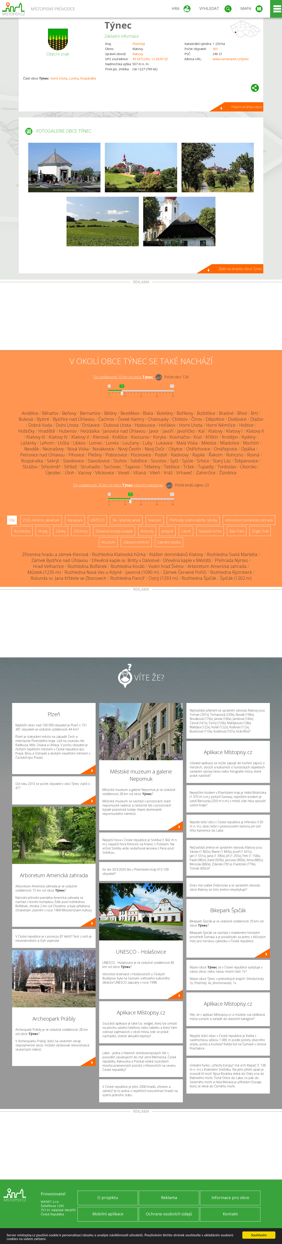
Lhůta (63, 443)
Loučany (130, 443)
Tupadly (206, 467)
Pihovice (76, 455)
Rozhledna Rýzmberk (231, 572)
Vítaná (139, 473)
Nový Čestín (129, 449)
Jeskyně (167, 531)
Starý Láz (222, 461)
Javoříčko (186, 431)
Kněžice (119, 437)
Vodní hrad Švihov (166, 566)
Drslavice (91, 425)
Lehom (47, 443)
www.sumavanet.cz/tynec (231, 59)
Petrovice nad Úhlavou (42, 455)
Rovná (253, 455)
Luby (147, 443)
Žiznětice (228, 473)
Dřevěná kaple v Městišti (187, 560)
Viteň (155, 473)
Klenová (101, 437)
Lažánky (28, 443)
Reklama (169, 1197)
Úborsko (248, 467)
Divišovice (237, 419)
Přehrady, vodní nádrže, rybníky (193, 520)
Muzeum (108, 542)
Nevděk (31, 449)
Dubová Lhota (117, 425)
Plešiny (95, 455)
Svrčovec (112, 467)
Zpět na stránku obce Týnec (240, 268)
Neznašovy (53, 449)
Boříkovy (185, 413)
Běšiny (110, 413)
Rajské (198, 455)
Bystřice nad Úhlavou (74, 419)
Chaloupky (158, 419)
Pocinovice (141, 455)
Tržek (188, 467)
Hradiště (46, 431)
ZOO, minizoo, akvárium (41, 520)
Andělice (30, 413)
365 (215, 49)
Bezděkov (130, 413)
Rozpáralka (88, 78)
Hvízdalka (89, 431)
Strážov (30, 467)
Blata (148, 413)
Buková (26, 419)
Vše (12, 520)
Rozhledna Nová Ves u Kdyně (93, 572)
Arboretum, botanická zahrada (249, 520)
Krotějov (230, 437)
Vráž (168, 473)
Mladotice (229, 443)
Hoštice (246, 425)
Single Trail (260, 531)
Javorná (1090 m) (142, 572)
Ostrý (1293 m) (163, 578)
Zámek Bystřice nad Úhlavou (59, 560)
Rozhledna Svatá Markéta (232, 554)
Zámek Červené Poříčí (184, 572)
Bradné (226, 413)
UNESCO (97, 520)
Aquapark (74, 520)
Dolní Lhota (67, 425)
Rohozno (234, 455)
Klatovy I (234, 431)
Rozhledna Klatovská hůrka (119, 554)
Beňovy (69, 413)
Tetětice (172, 467)
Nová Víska (78, 449)
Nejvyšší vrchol (210, 531)
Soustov (158, 461)
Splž (174, 461)
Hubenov (68, 431)
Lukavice (164, 443)
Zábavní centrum (136, 542)
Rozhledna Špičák (199, 578)
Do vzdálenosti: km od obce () (118, 485)
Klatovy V (80, 437)
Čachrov (106, 419)
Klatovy (137, 54)
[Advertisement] (141, 317)
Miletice (208, 443)
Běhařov (50, 413)
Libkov (79, 443)
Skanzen (154, 520)
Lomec (95, 443)
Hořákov (167, 425)
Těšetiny (152, 467)
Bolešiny (165, 413)
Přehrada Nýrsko (231, 560)
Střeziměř (50, 467)
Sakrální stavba (169, 542)
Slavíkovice (73, 461)
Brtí (254, 413)
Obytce (175, 449)
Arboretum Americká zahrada (217, 566)
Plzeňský (138, 44)
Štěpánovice (246, 461)
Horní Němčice (221, 425)
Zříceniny (81, 531)
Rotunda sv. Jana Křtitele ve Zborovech (68, 578)
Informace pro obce (230, 1197)
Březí (242, 413)
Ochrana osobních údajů (169, 1213)
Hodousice (145, 425)
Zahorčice (205, 473)
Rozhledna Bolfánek (87, 566)
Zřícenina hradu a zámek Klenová (55, 554)
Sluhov (120, 461)
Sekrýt (53, 461)
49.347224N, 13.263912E (150, 59)
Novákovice (103, 449)
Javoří (168, 431)
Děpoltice (215, 419)
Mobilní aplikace (107, 1213)
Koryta (159, 437)
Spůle (187, 461)
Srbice (203, 461)
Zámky (61, 531)
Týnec (118, 25)
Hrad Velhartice (48, 566)
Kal (202, 431)
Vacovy (84, 473)
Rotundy (147, 531)
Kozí (198, 437)
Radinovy (180, 455)
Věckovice (104, 473)
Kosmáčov (180, 437)
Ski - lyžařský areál (126, 520)
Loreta (73, 78)
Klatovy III (35, 437)
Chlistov (179, 419)
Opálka (248, 449)
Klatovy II (255, 431)
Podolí (161, 455)
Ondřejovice (225, 449)
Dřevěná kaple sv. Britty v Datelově (126, 560)
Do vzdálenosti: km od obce (123, 376)
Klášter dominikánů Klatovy (176, 554)
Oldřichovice (198, 449)
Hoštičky (26, 431)
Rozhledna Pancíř (127, 578)
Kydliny (249, 437)
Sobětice (138, 461)
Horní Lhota (58, 78)
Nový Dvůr (155, 449)
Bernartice (90, 413)
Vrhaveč (184, 473)
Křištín (212, 437)
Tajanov (132, 467)
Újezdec (53, 473)
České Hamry (131, 419)
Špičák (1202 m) (236, 578)
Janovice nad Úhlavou (124, 431)
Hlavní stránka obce (246, 106)
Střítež (70, 467)
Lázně (186, 531)
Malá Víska (187, 443)
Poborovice (116, 455)
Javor (154, 431)
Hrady (43, 531)
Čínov (196, 419)
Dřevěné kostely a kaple (114, 531)
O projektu (107, 1197)
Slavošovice (99, 461)
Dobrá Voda (40, 425)
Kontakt (230, 1213)
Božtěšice (206, 413)
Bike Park (236, 531)
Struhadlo (90, 467)
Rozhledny (22, 531)
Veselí (124, 473)
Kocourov (140, 437)
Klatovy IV (58, 437)
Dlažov (256, 419)
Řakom (216, 455)
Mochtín (251, 443)
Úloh (69, 473)
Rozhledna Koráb (128, 566)
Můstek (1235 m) (44, 572)
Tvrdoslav (226, 467)
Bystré (43, 419)
